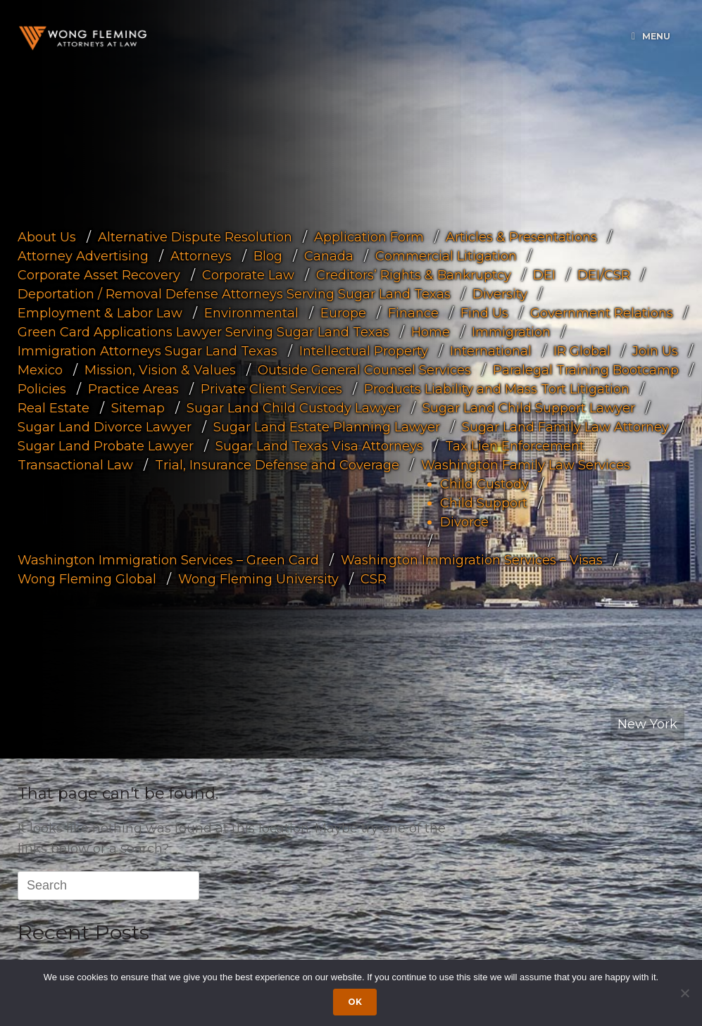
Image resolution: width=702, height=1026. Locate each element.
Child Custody (484, 483)
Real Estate (53, 407)
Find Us (484, 312)
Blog (267, 255)
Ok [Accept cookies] (355, 1001)
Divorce (464, 521)
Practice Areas (133, 388)
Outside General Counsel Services (364, 369)
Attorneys (201, 255)
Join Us (655, 350)
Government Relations (601, 312)
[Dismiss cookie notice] (684, 993)
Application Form (369, 236)
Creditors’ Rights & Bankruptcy (413, 274)
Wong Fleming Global (87, 578)
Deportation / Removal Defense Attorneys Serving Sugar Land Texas (234, 293)
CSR (374, 578)
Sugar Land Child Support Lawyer (528, 407)
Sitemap (138, 407)
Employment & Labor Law (100, 312)
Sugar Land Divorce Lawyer (105, 426)
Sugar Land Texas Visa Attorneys (319, 445)
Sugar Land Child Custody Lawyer (294, 407)
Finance (413, 312)
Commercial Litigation (446, 255)
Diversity (499, 293)
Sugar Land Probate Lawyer (106, 445)
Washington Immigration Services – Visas (472, 559)
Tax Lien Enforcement (514, 445)
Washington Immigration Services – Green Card (168, 559)
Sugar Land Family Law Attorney (565, 426)
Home (430, 331)
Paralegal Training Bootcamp (586, 369)
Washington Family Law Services (525, 464)
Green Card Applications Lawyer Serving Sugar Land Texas (203, 331)
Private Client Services (271, 388)
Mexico (40, 369)
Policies (42, 388)
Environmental (251, 312)
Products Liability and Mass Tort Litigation (496, 388)
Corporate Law (248, 274)
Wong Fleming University (258, 578)
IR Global (581, 350)
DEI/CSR (603, 274)
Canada (328, 255)
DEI (544, 274)
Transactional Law (75, 464)
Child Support (483, 502)
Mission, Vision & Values (160, 369)
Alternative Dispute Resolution (195, 236)
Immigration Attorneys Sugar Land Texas (147, 350)
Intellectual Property (363, 350)
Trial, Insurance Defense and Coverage (277, 464)
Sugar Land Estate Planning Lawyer (326, 426)
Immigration (511, 331)
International (491, 350)
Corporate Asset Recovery (99, 274)
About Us (47, 236)
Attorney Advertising (83, 255)
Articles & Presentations (521, 236)
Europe (343, 312)
